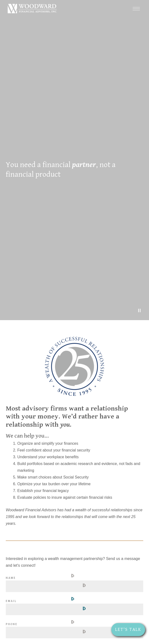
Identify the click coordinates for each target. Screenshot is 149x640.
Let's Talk (128, 629)
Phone (12, 624)
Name (11, 577)
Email (11, 601)
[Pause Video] (139, 310)
